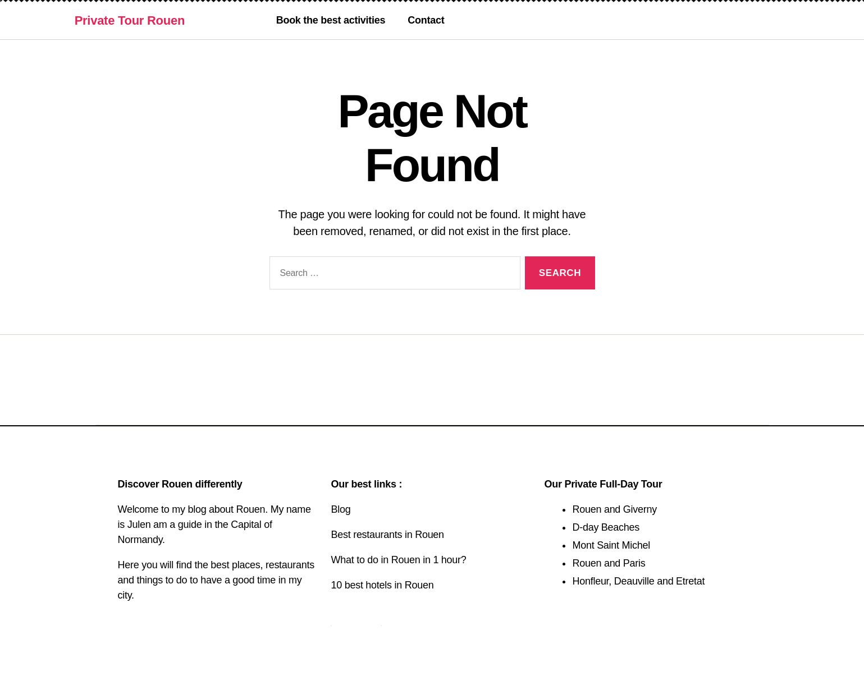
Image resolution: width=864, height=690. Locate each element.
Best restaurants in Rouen (387, 534)
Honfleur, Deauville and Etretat (638, 581)
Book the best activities (331, 20)
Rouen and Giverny (614, 509)
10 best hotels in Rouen (382, 585)
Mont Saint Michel (611, 545)
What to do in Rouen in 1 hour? (398, 559)
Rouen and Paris (608, 563)
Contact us (356, 621)
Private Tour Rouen (130, 20)
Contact (426, 20)
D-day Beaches (605, 527)
